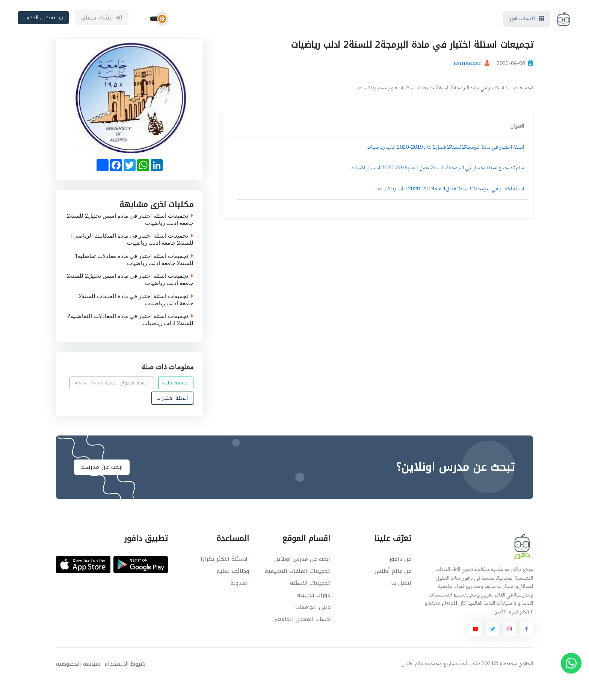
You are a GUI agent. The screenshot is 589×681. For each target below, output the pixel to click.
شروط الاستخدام (124, 664)
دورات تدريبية (313, 595)
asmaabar (468, 64)
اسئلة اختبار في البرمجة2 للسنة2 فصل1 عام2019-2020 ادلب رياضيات (451, 189)
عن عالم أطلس (393, 571)
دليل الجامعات (312, 607)
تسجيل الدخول (43, 17)
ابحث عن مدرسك (101, 467)
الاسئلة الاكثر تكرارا (225, 559)
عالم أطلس (412, 664)
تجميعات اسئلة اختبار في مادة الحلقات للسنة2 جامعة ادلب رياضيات (136, 299)
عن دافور (400, 559)
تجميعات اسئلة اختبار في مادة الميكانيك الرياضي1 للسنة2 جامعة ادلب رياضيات (131, 239)
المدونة (240, 583)
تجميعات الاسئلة (310, 583)
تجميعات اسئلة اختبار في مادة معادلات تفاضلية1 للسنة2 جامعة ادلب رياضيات (134, 259)
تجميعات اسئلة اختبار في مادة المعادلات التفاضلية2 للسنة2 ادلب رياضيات (130, 320)
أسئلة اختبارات (172, 397)
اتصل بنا (401, 583)
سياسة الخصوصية (78, 664)
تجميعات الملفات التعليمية (297, 571)
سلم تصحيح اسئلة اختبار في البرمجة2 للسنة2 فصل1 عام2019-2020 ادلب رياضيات (437, 168)
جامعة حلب (175, 382)
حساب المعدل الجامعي (301, 619)
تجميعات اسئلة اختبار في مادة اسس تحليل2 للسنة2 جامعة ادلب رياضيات (130, 219)
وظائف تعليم (232, 571)
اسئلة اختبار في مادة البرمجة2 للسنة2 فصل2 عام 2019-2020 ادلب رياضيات (445, 147)
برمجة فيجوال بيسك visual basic (112, 382)
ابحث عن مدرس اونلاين (302, 559)
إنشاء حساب (101, 17)
